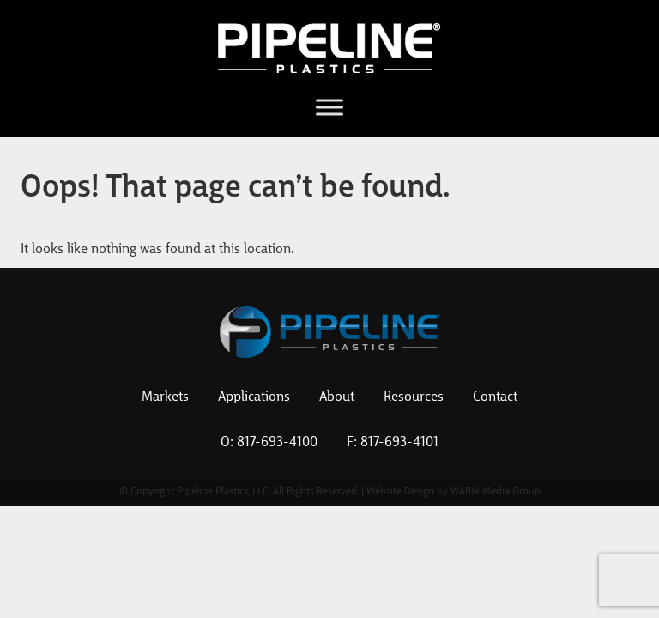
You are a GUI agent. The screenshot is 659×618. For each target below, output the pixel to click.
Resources (414, 397)
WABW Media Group (495, 492)
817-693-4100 (277, 443)
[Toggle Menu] (329, 107)
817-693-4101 (399, 443)
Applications (254, 397)
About (336, 397)
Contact (495, 397)
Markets (165, 397)
